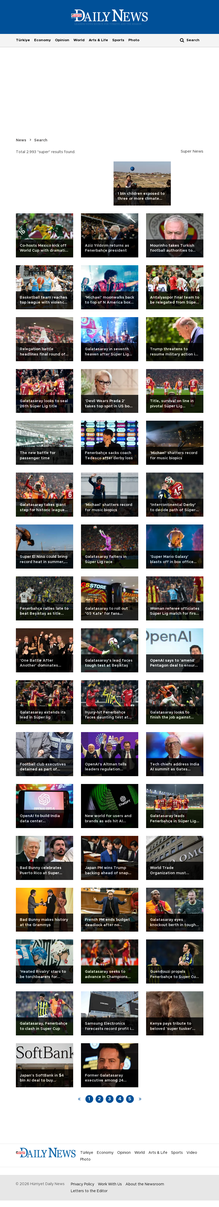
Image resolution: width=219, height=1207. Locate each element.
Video (191, 1153)
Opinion (62, 40)
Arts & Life (98, 40)
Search (40, 140)
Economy (42, 40)
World (79, 40)
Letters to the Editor (89, 1191)
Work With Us (110, 1184)
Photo (133, 40)
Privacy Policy (82, 1184)
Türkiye (23, 40)
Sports (118, 40)
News (21, 140)
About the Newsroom (145, 1184)
